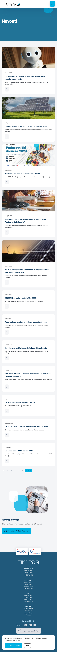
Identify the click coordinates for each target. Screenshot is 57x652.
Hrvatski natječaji (28, 608)
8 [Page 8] (22, 470)
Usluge (28, 612)
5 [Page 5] (11, 470)
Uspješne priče (29, 614)
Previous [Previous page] (3, 471)
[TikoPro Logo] (11, 4)
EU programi (28, 610)
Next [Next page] (27, 470)
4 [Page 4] (7, 470)
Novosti (28, 615)
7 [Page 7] (18, 470)
